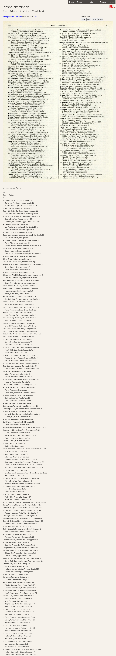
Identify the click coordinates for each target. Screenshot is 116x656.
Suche (81, 2)
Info (93, 2)
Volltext (100, 19)
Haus (88, 19)
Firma (94, 19)
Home (71, 2)
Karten (111, 2)
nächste (19, 17)
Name (83, 19)
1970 (35, 17)
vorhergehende (8, 17)
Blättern (103, 2)
